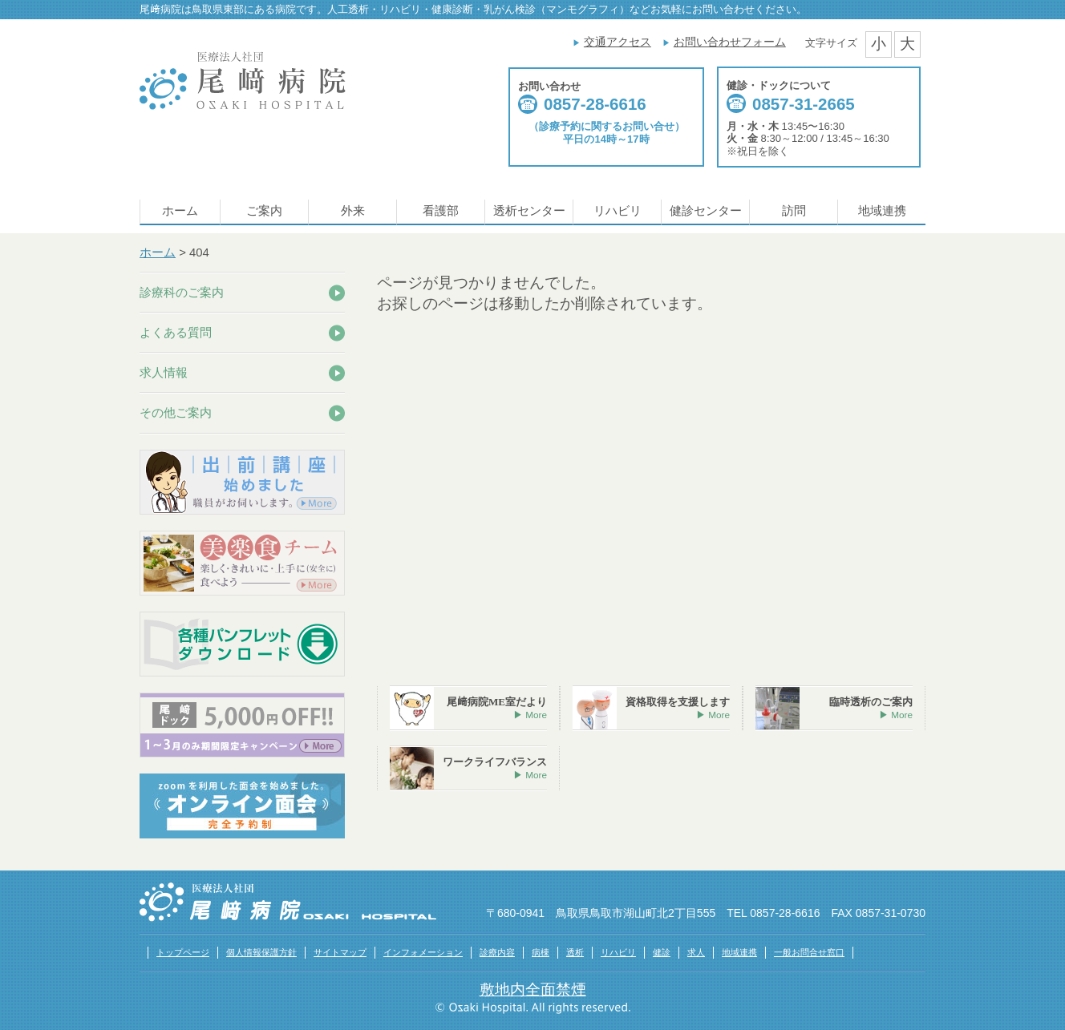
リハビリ (617, 210)
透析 (575, 952)
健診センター (706, 210)
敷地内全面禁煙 (533, 989)
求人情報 (164, 372)
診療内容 (497, 952)
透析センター (529, 210)
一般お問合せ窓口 (809, 952)
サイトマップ (340, 952)
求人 (696, 952)
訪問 (794, 210)
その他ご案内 (176, 412)
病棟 (540, 952)
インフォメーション (423, 952)
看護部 (441, 210)
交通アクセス (617, 41)
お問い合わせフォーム (730, 41)
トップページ (182, 952)
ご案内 (264, 210)
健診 (661, 952)
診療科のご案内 (182, 292)
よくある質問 (176, 332)
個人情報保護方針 (261, 952)
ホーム (180, 210)
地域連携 (882, 210)
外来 (353, 210)
